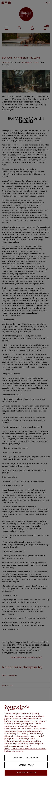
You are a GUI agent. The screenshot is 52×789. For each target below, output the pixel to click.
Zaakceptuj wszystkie (26, 772)
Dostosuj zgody (26, 765)
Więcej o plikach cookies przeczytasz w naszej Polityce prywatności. (25, 749)
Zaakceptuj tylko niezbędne (26, 757)
